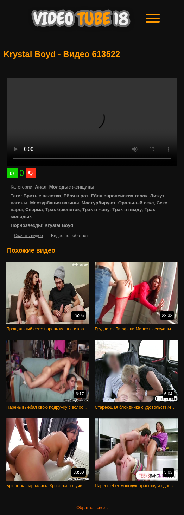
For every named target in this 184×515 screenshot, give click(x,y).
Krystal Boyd (59, 225)
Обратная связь (91, 507)
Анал (40, 187)
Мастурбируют (99, 202)
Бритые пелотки (42, 195)
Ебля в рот (76, 195)
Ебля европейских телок (119, 195)
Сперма (34, 209)
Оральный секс (136, 202)
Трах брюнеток (62, 209)
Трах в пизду (127, 209)
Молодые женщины (71, 187)
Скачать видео (28, 235)
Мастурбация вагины (54, 202)
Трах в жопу (96, 209)
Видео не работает (69, 235)
